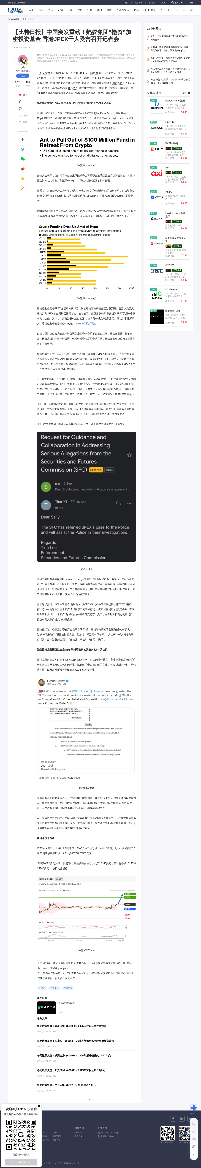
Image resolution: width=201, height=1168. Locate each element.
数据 (79, 10)
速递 (50, 10)
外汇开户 (165, 10)
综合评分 (169, 112)
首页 (31, 10)
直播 (109, 10)
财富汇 (125, 3)
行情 (60, 10)
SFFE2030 (149, 10)
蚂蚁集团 (54, 988)
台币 (69, 384)
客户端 (152, 3)
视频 (99, 10)
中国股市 (68, 988)
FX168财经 (44, 73)
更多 (186, 93)
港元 (81, 318)
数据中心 (57, 1140)
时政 (45, 1132)
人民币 (99, 639)
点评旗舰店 (122, 10)
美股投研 (138, 3)
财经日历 (57, 1136)
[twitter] (22, 149)
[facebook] (22, 139)
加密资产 (73, 88)
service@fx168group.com (111, 1132)
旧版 (163, 3)
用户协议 (78, 1132)
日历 (70, 10)
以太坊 (68, 195)
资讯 (40, 10)
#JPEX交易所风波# (86, 323)
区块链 (117, 389)
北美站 (177, 2)
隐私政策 (78, 1136)
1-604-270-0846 (107, 1136)
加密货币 (117, 83)
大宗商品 (45, 1140)
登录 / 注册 (187, 10)
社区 (89, 10)
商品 (136, 10)
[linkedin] (182, 1118)
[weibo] (22, 169)
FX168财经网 (13, 19)
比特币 (94, 73)
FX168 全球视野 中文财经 (16, 10)
